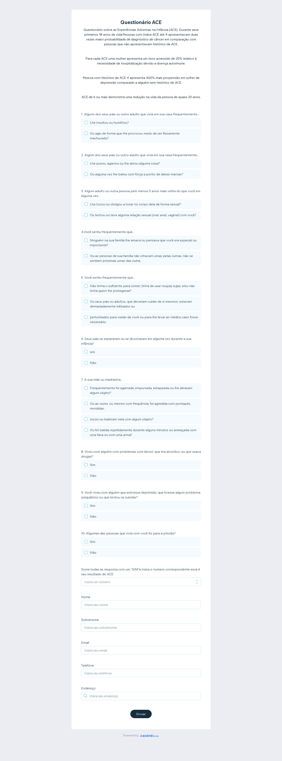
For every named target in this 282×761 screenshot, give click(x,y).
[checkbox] (141, 123)
